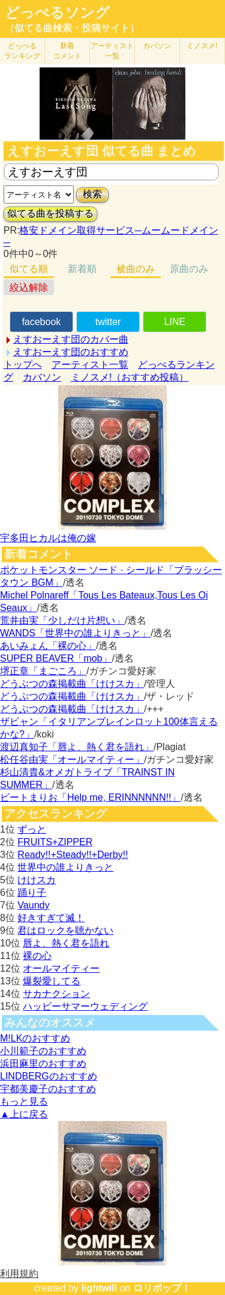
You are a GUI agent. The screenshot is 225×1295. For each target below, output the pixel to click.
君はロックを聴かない (65, 930)
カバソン (157, 46)
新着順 (82, 269)
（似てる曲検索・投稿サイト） (72, 28)
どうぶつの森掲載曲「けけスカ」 (72, 684)
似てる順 (29, 269)
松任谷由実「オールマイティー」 (72, 759)
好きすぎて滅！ (51, 918)
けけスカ (36, 880)
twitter (108, 322)
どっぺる (22, 51)
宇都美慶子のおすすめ (48, 1089)
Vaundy (33, 905)
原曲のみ (189, 269)
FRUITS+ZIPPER (54, 842)
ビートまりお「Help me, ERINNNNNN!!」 (90, 797)
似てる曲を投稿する (50, 213)
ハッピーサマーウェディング (85, 1006)
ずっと (31, 829)
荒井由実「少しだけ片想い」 (62, 620)
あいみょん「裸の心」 (48, 646)
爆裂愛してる (51, 981)
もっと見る (24, 1101)
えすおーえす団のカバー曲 (70, 339)
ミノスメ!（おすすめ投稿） (129, 377)
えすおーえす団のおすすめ (70, 352)
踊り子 (31, 892)
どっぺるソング (57, 12)
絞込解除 (29, 287)
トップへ (23, 364)
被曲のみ (135, 269)
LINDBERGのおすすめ (48, 1076)
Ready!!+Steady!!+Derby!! (72, 854)
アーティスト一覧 (90, 364)
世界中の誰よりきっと (65, 867)
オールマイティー (61, 968)
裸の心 (37, 956)
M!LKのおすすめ (35, 1038)
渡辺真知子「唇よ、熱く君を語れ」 (77, 747)
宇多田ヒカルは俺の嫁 (48, 538)
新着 (67, 51)
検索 (92, 194)
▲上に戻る (24, 1114)
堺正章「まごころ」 (43, 671)
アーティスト (112, 51)
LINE (174, 322)
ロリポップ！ (162, 1288)
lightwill (99, 1288)
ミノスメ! (202, 46)
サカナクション (56, 994)
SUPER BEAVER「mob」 (56, 658)
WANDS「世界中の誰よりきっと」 (75, 633)
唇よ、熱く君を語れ (66, 943)
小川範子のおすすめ (43, 1051)
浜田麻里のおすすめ (43, 1063)
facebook (41, 322)
